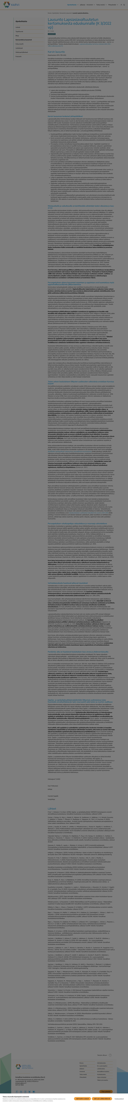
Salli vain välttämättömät (102, 1099)
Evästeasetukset (119, 1099)
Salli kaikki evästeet (82, 1099)
